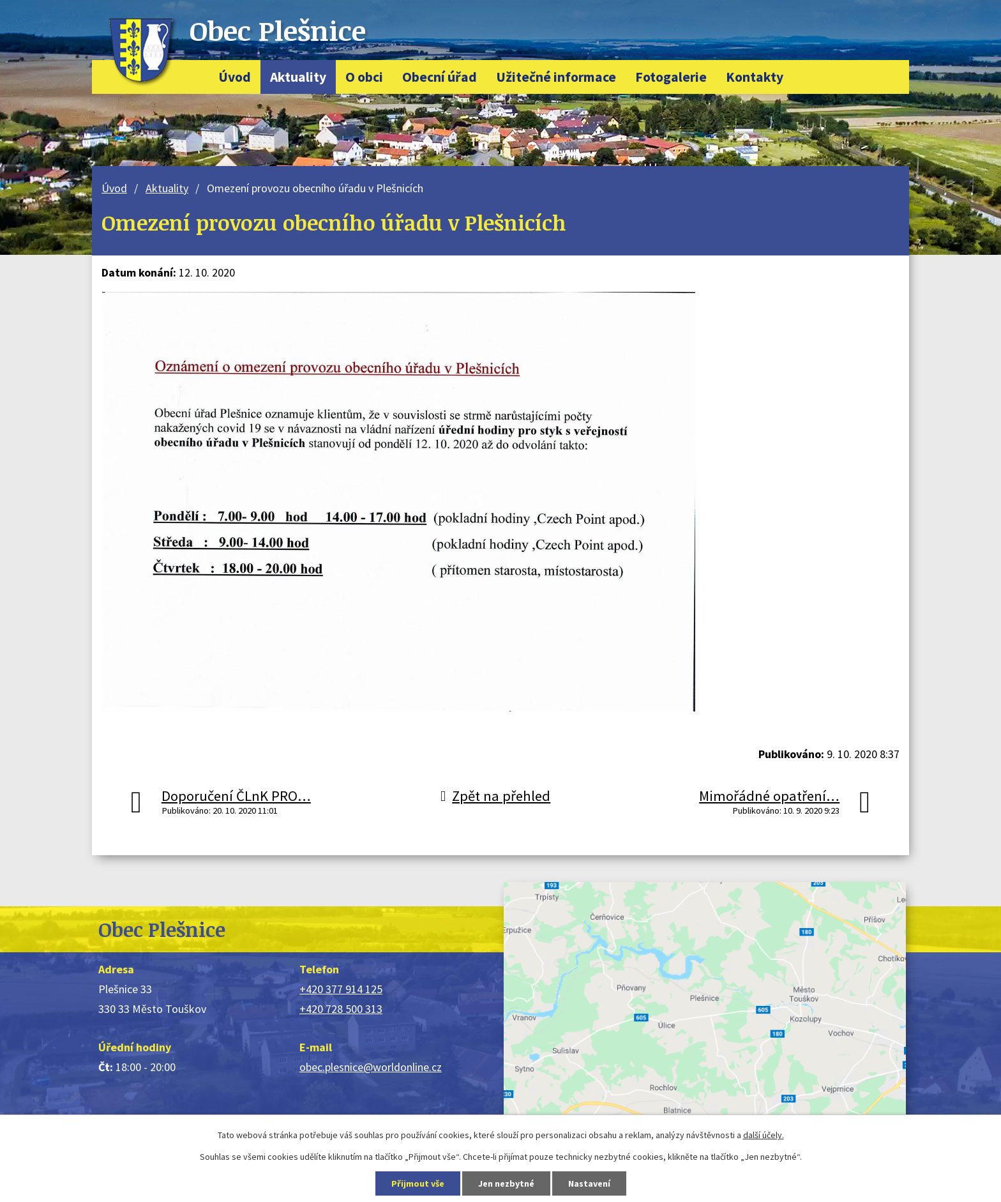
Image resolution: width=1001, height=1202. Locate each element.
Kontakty (754, 77)
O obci (364, 77)
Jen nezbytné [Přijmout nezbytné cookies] (506, 1183)
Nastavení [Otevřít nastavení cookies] (589, 1183)
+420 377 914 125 (340, 989)
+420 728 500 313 (340, 1008)
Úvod (234, 77)
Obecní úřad (439, 77)
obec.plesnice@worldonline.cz (370, 1067)
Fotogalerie (671, 77)
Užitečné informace (556, 77)
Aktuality (298, 77)
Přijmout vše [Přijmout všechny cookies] (417, 1183)
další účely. (763, 1135)
